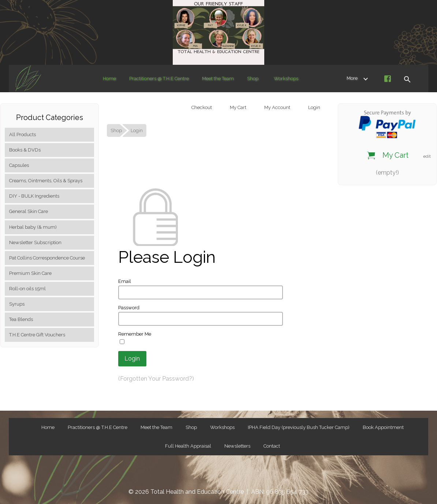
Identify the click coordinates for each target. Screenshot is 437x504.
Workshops (286, 78)
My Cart (237, 107)
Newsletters (237, 446)
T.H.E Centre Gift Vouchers (37, 334)
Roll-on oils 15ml (27, 288)
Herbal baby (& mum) (33, 227)
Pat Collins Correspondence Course (47, 258)
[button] (407, 78)
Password (128, 307)
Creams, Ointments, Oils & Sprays (45, 180)
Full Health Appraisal (188, 446)
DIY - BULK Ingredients (34, 196)
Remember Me (134, 334)
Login (313, 107)
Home (109, 78)
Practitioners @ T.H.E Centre (159, 78)
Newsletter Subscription (35, 242)
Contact (272, 446)
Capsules (19, 165)
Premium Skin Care (30, 273)
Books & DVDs (25, 150)
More (359, 78)
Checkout (201, 107)
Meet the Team (218, 78)
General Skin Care (28, 211)
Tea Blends (21, 319)
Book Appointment (383, 427)
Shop (252, 78)
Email (124, 281)
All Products (22, 134)
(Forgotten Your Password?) (156, 378)
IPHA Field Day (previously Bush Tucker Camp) (299, 427)
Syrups (17, 304)
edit (427, 156)
